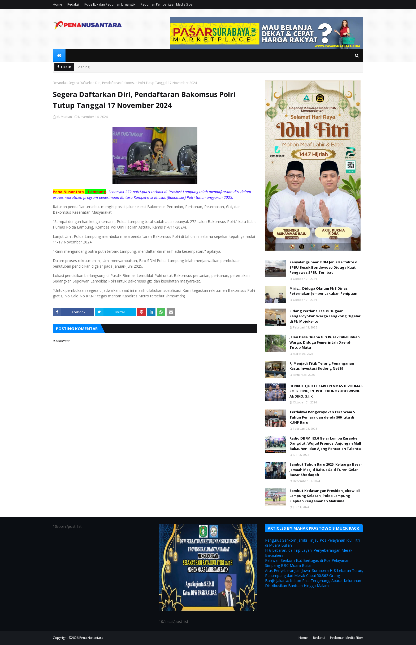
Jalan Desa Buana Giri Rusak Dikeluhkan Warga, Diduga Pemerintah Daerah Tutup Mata (324, 342)
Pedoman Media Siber (346, 637)
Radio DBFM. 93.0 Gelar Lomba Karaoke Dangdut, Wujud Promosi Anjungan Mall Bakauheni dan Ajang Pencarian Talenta (325, 443)
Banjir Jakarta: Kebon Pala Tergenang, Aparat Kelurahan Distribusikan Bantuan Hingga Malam (313, 583)
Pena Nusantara (91, 637)
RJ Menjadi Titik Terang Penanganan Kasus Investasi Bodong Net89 (321, 366)
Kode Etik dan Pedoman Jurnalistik (109, 4)
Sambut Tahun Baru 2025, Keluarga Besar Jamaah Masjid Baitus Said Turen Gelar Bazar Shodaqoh (325, 469)
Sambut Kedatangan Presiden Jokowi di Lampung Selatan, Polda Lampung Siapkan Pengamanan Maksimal (324, 495)
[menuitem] (59, 55)
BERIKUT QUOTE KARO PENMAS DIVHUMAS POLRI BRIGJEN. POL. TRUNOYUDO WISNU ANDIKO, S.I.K (326, 391)
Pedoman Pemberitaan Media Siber (167, 4)
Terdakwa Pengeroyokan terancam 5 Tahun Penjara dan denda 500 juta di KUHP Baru (322, 417)
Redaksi (73, 4)
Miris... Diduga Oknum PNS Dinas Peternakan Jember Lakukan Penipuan (323, 291)
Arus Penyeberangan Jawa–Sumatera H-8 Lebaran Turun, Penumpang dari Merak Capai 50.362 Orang (314, 573)
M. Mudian (64, 117)
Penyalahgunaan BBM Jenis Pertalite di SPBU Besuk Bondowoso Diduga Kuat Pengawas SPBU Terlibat (323, 267)
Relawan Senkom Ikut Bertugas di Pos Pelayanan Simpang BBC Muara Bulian (307, 563)
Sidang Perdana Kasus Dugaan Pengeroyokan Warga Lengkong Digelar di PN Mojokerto (325, 316)
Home (57, 4)
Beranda (59, 83)
